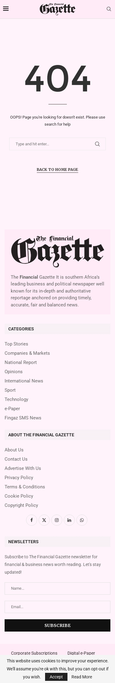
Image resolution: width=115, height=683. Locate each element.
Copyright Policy (21, 505)
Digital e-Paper (81, 653)
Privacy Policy (19, 477)
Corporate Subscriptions (34, 653)
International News (24, 381)
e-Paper (12, 408)
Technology (16, 399)
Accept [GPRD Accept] (56, 676)
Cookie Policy (19, 496)
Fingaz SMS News (23, 418)
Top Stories (16, 344)
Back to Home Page (57, 169)
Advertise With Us (23, 468)
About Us (14, 450)
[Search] (109, 9)
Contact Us (16, 459)
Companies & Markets (27, 353)
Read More (81, 677)
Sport (10, 390)
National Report (21, 362)
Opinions (14, 372)
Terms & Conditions (25, 487)
